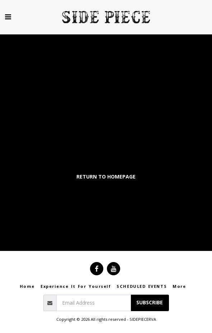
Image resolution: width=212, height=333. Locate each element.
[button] (8, 16)
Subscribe (149, 302)
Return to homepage (106, 176)
